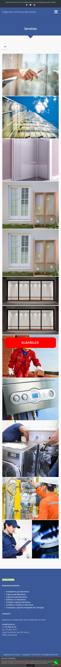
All (5, 47)
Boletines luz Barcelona (16, 600)
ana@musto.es (8, 624)
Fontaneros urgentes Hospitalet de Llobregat (25, 608)
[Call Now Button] (56, 662)
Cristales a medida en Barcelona (19, 605)
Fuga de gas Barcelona (16, 594)
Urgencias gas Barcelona (16, 597)
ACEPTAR (30, 665)
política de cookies (19, 663)
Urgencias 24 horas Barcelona (19, 12)
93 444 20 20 (10, 627)
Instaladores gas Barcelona (17, 592)
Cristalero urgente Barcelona (18, 602)
